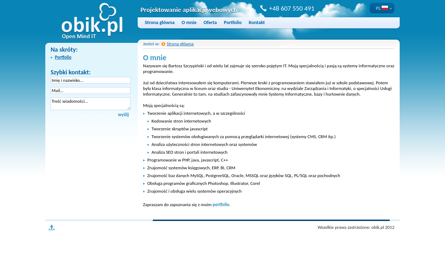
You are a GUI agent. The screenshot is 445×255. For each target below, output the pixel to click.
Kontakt (257, 22)
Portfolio (232, 22)
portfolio (221, 204)
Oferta (210, 22)
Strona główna (160, 22)
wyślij (123, 114)
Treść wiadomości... (91, 103)
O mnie (189, 22)
